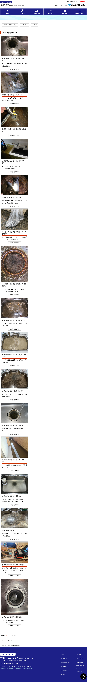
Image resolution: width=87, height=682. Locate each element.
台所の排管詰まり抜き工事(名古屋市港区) (14, 356)
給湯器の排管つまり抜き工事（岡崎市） (14, 130)
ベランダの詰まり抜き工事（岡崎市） (13, 461)
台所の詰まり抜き (8, 530)
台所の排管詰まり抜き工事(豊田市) (13, 320)
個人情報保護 (79, 658)
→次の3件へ (14, 635)
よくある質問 (65, 662)
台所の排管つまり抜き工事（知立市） (13, 59)
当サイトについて (80, 660)
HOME (7, 13)
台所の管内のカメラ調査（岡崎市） (14, 565)
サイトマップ (79, 665)
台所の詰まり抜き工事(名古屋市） (13, 391)
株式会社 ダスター (79, 13)
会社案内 (50, 13)
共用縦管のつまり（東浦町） (11, 197)
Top (83, 678)
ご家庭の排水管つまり (10, 24)
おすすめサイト (79, 662)
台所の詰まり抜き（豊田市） (11, 496)
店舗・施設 (24, 24)
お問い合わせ (65, 13)
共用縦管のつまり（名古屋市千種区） (13, 162)
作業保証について (66, 658)
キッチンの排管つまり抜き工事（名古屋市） (14, 233)
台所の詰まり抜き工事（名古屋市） (14, 425)
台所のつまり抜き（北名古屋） (12, 617)
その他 (35, 24)
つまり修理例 (36, 13)
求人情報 (64, 665)
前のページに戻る (6, 640)
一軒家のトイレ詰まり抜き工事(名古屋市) (14, 285)
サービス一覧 (21, 13)
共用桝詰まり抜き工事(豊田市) (12, 95)
